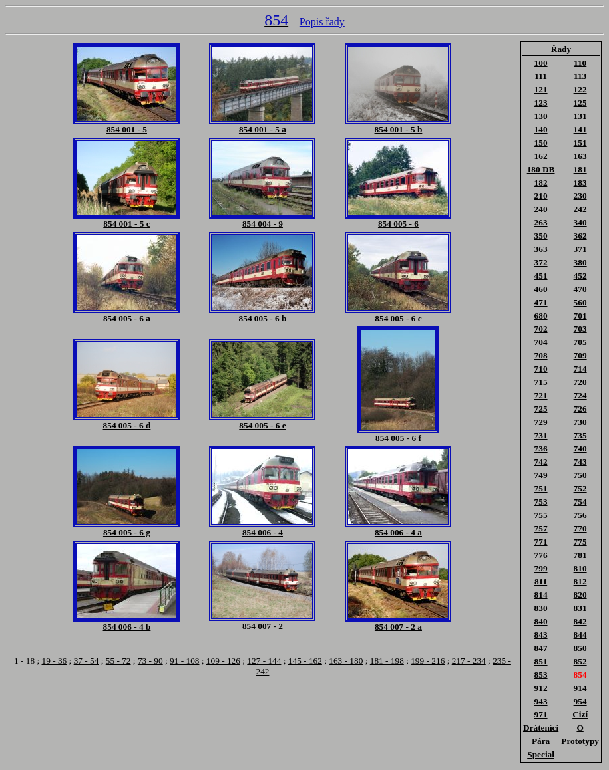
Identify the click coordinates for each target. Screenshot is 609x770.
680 (541, 316)
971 (541, 714)
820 (580, 595)
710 (541, 369)
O (579, 728)
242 (580, 209)
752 (580, 488)
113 (580, 76)
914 (580, 688)
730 (580, 422)
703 (580, 329)
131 (580, 116)
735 (580, 435)
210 (541, 196)
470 (580, 289)
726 (580, 409)
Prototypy (580, 741)
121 (541, 89)
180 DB (541, 169)
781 (580, 555)
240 (541, 209)
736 (541, 448)
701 (580, 316)
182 (541, 183)
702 (541, 329)
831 (580, 608)
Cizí (580, 714)
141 (580, 129)
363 (541, 249)
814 (541, 595)
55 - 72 (118, 661)
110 (580, 63)
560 (580, 302)
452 (580, 276)
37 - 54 (86, 661)
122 (580, 89)
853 (541, 675)
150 (541, 143)
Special (540, 754)
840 (541, 621)
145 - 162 (305, 661)
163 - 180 (346, 661)
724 (580, 395)
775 (580, 542)
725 (541, 409)
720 (580, 382)
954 (580, 701)
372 (541, 262)
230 (580, 196)
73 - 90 (150, 661)
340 (580, 222)
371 (580, 249)
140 (541, 129)
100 (541, 63)
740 (580, 448)
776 (541, 555)
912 (541, 688)
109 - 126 (223, 661)
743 (580, 462)
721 (541, 395)
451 (541, 276)
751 (541, 488)
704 (541, 342)
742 (541, 462)
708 (541, 355)
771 (541, 542)
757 (541, 528)
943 (541, 701)
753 (541, 502)
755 (541, 515)
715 (541, 382)
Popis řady (322, 21)
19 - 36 (54, 661)
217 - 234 (469, 661)
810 (580, 568)
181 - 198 (387, 661)
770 (580, 528)
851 (541, 661)
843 (541, 635)
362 (580, 236)
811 (540, 581)
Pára (541, 741)
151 (580, 143)
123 (541, 103)
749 (541, 475)
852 (580, 661)
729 (541, 422)
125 (580, 103)
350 (541, 236)
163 (580, 156)
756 (580, 515)
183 (580, 183)
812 (580, 581)
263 (541, 222)
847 (541, 648)
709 (580, 355)
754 (580, 502)
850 (580, 648)
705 (580, 342)
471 (541, 302)
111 (540, 76)
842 (580, 621)
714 (580, 369)
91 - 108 (184, 661)
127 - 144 (264, 661)
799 (541, 568)
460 (541, 289)
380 (580, 262)
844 (580, 635)
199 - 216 (428, 661)
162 (541, 156)
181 (580, 169)
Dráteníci (540, 728)
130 (541, 116)
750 (580, 475)
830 (541, 608)
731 (541, 435)
